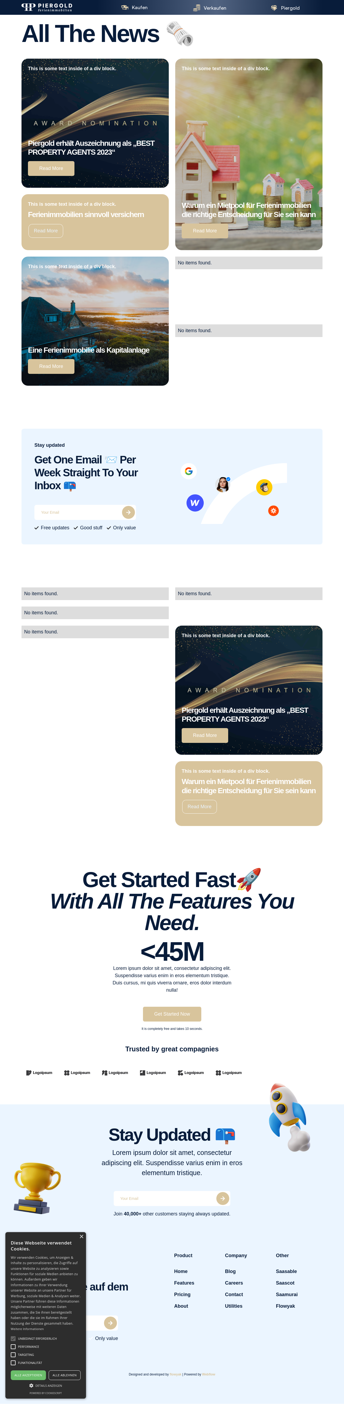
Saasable (286, 1271)
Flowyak (285, 1306)
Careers (234, 1283)
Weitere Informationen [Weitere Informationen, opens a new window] (27, 1329)
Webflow (208, 1374)
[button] (13, 1338)
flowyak (175, 1374)
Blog (230, 1271)
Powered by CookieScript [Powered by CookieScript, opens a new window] (46, 1393)
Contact (234, 1294)
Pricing (182, 1294)
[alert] (45, 1315)
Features (184, 1283)
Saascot (285, 1283)
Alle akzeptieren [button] (28, 1375)
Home (181, 1271)
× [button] (81, 1237)
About (181, 1306)
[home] (56, 7)
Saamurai (287, 1294)
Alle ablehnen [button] (65, 1375)
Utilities (233, 1306)
